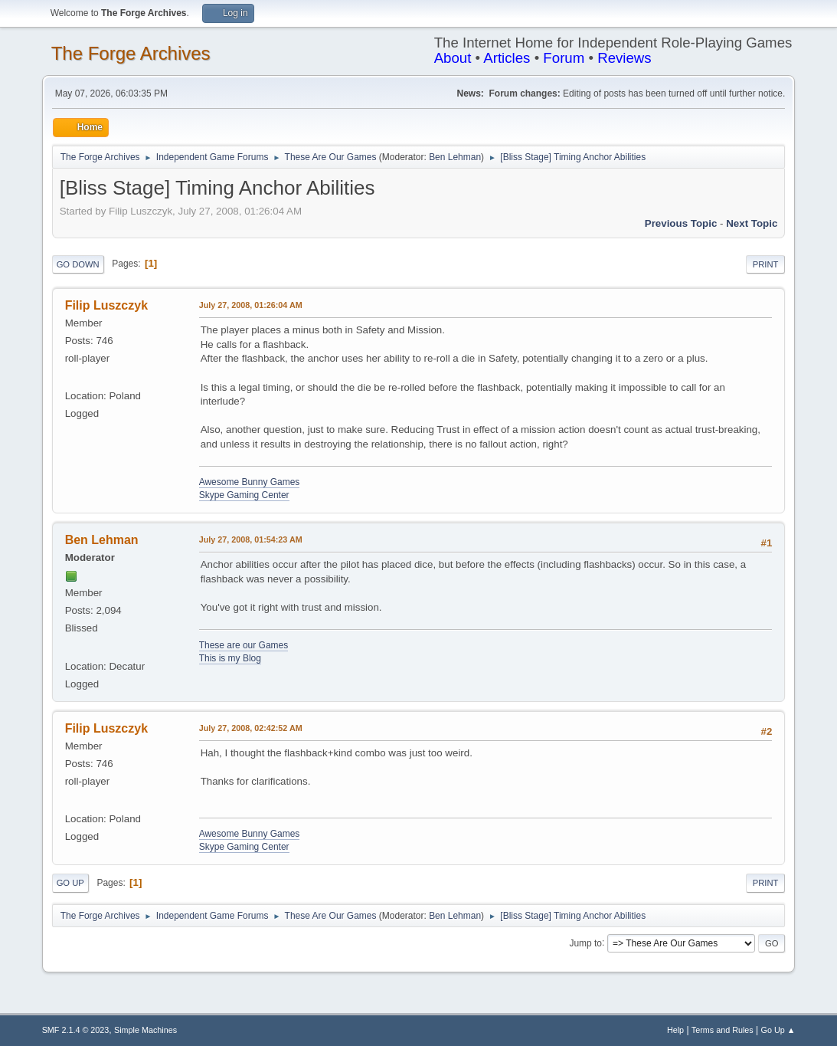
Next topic (751, 223)
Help (675, 1030)
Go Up (70, 882)
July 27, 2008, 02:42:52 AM (250, 728)
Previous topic (681, 223)
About (453, 58)
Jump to (585, 942)
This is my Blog (230, 658)
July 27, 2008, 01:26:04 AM (250, 305)
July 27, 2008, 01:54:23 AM (250, 539)
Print (766, 264)
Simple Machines (145, 1030)
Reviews (624, 58)
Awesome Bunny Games (249, 482)
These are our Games (244, 645)
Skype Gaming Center (244, 495)
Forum (563, 58)
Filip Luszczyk (106, 305)
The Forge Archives (131, 53)
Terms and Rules (723, 1030)
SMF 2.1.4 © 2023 (76, 1030)
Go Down (78, 264)
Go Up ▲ (778, 1030)
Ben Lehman (455, 157)
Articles (506, 58)
